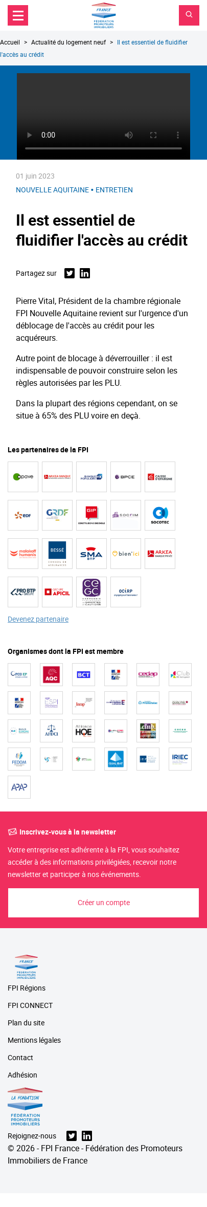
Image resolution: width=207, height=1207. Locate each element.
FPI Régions (26, 988)
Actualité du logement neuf (68, 42)
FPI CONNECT (30, 1005)
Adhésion (22, 1075)
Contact (20, 1058)
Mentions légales (34, 1040)
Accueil (10, 42)
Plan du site (26, 1023)
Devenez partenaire (38, 619)
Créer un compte (104, 902)
